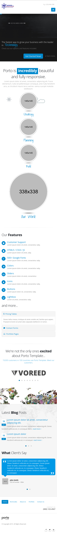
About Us (23, 502)
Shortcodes (13, 502)
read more (37, 429)
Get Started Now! (33, 56)
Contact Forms (10, 328)
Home (5, 502)
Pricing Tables (10, 314)
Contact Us (40, 502)
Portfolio (31, 502)
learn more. (51, 56)
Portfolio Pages (11, 334)
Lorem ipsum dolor (16, 433)
